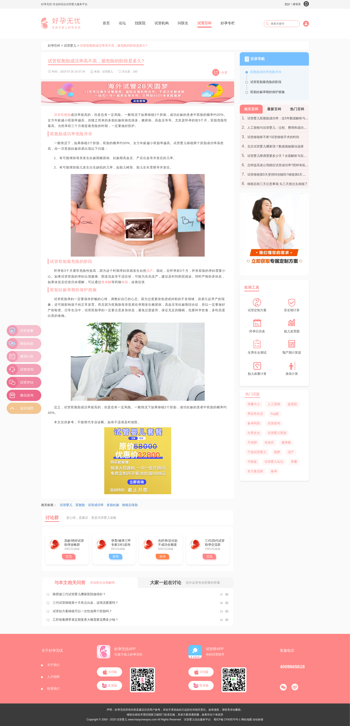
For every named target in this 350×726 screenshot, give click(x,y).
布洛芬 (269, 442)
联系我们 (53, 688)
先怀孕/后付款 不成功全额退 (168, 542)
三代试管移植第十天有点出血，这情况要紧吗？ (85, 602)
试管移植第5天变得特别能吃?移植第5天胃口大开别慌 (284, 174)
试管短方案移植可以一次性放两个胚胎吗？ (82, 611)
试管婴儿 (70, 45)
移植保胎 (26, 343)
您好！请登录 (297, 4)
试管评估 (26, 382)
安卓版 (109, 685)
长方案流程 (255, 471)
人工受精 (274, 404)
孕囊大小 (254, 404)
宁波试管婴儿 (257, 452)
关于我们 (53, 665)
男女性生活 (255, 413)
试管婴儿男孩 (277, 433)
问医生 (183, 23)
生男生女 (254, 433)
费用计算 (26, 356)
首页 (106, 23)
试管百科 (204, 23)
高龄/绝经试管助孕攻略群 (74, 542)
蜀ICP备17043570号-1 (227, 719)
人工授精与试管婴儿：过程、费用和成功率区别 (280, 127)
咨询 (115, 556)
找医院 (140, 23)
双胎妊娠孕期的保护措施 (267, 92)
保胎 (124, 282)
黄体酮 (106, 282)
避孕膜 (286, 442)
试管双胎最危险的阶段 (265, 82)
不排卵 (252, 442)
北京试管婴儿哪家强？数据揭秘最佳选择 (275, 146)
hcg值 (275, 413)
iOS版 (109, 672)
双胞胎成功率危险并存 (265, 72)
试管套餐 (26, 330)
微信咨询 (26, 395)
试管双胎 (58, 261)
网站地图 (246, 719)
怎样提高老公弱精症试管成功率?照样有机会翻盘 (281, 165)
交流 (69, 556)
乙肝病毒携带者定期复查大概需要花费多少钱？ (85, 619)
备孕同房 (254, 423)
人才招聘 (53, 676)
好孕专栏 (228, 23)
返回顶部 (26, 408)
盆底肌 (292, 404)
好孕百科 (54, 45)
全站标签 (258, 719)
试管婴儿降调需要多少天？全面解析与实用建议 (280, 156)
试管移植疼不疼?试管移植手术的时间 (273, 137)
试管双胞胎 (62, 114)
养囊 (294, 461)
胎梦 (277, 452)
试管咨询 (274, 423)
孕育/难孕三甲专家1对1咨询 (121, 542)
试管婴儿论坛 (274, 461)
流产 (149, 270)
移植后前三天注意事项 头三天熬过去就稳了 (277, 184)
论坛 (122, 23)
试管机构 (161, 23)
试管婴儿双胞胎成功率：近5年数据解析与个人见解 (282, 118)
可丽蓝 (252, 461)
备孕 (274, 471)
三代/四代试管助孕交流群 (215, 542)
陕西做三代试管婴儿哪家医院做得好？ (79, 594)
